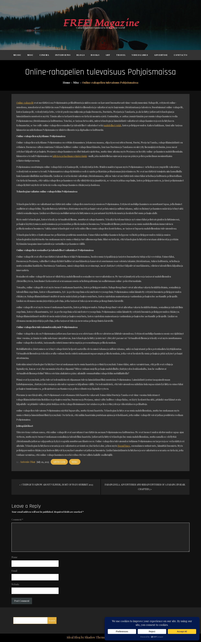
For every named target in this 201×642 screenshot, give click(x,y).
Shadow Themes (96, 637)
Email (14, 570)
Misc (30, 55)
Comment (17, 519)
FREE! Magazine (100, 23)
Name (14, 557)
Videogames (140, 55)
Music (17, 55)
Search (52, 620)
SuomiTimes (124, 445)
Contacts (180, 55)
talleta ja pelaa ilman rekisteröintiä (69, 156)
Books (95, 55)
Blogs (81, 55)
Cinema (44, 55)
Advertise (161, 55)
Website (15, 584)
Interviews (63, 55)
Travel (121, 55)
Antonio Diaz (27, 462)
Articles (59, 462)
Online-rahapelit (24, 102)
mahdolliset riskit (112, 125)
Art (108, 55)
